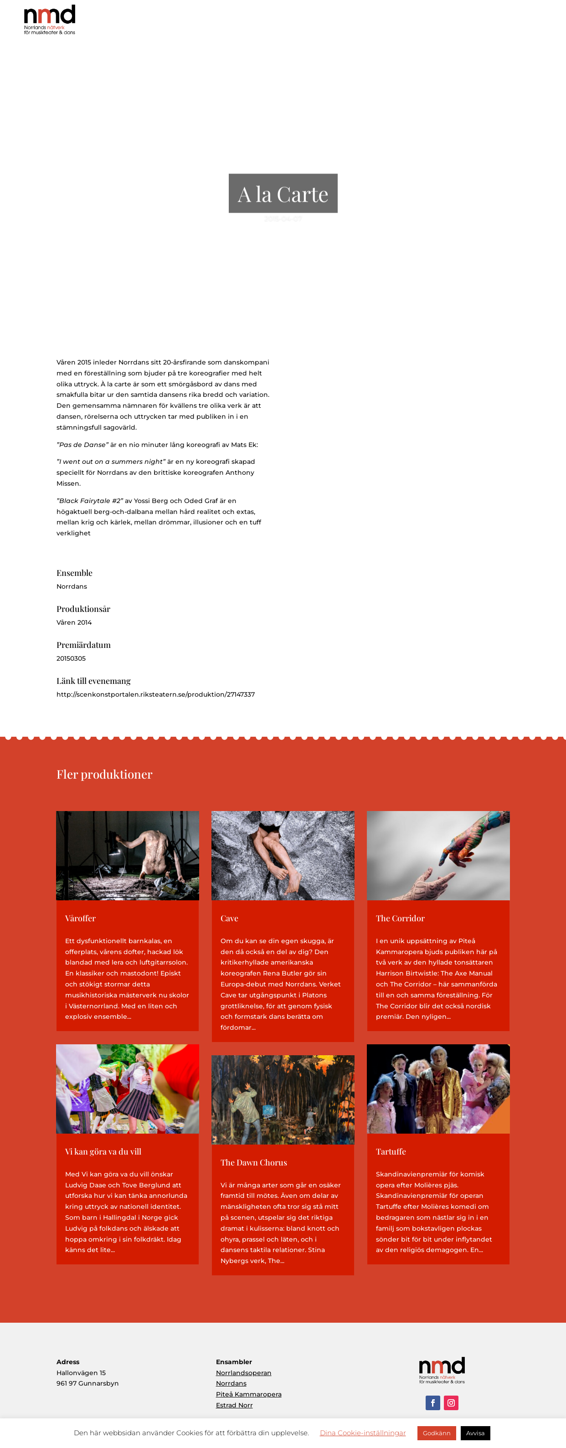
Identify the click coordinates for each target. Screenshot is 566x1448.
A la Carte (283, 202)
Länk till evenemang (94, 680)
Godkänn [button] (437, 1433)
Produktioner (414, 22)
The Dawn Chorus (254, 1162)
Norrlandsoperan (244, 1373)
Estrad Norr (234, 1405)
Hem (329, 22)
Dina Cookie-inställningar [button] (363, 1432)
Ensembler (462, 22)
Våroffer (80, 918)
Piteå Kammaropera (249, 1394)
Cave (229, 918)
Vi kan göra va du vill (103, 1151)
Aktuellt (502, 22)
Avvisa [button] (475, 1433)
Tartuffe (391, 1151)
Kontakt (538, 22)
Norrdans (231, 1383)
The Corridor (400, 918)
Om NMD (365, 22)
